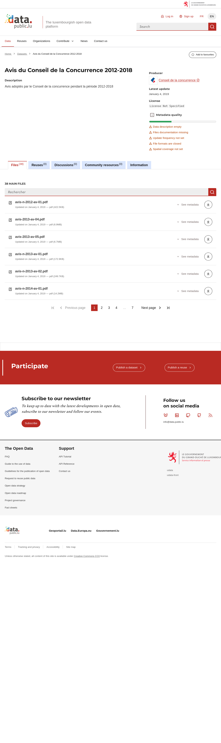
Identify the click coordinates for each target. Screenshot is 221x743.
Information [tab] (139, 165)
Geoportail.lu (57, 529)
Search (212, 27)
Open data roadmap (15, 492)
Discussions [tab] (66, 165)
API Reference (66, 462)
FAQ (7, 455)
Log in (169, 16)
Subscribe (31, 422)
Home (8, 53)
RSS (211, 414)
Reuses (21, 40)
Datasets (22, 53)
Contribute (63, 40)
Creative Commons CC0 (87, 555)
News (84, 40)
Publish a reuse (177, 366)
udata (170, 469)
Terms (8, 546)
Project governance (15, 499)
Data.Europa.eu (81, 529)
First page (53, 307)
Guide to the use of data (17, 462)
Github (200, 414)
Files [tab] (17, 165)
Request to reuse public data (20, 477)
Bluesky (166, 414)
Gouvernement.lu (107, 529)
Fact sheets (11, 506)
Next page (148, 308)
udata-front (173, 474)
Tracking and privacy (29, 546)
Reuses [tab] (39, 165)
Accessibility (53, 546)
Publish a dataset (127, 366)
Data (8, 40)
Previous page (75, 308)
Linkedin (178, 414)
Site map (71, 546)
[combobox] (172, 27)
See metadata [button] (190, 204)
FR (202, 16)
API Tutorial (65, 455)
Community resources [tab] (103, 165)
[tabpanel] (110, 255)
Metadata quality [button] (152, 115)
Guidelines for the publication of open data (27, 470)
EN (212, 16)
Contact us (100, 40)
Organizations (41, 40)
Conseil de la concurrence (179, 80)
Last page (168, 307)
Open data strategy (15, 484)
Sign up (188, 16)
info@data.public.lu (173, 421)
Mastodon (189, 414)
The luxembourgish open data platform (68, 24)
